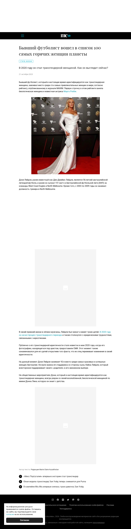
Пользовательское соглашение (53, 505)
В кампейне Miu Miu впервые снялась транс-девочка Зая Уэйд (54, 486)
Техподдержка (65, 509)
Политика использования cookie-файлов (86, 505)
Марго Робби (70, 91)
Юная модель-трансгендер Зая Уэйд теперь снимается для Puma (55, 481)
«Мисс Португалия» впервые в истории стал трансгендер (51, 476)
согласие (10, 514)
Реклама (110, 505)
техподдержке (99, 523)
